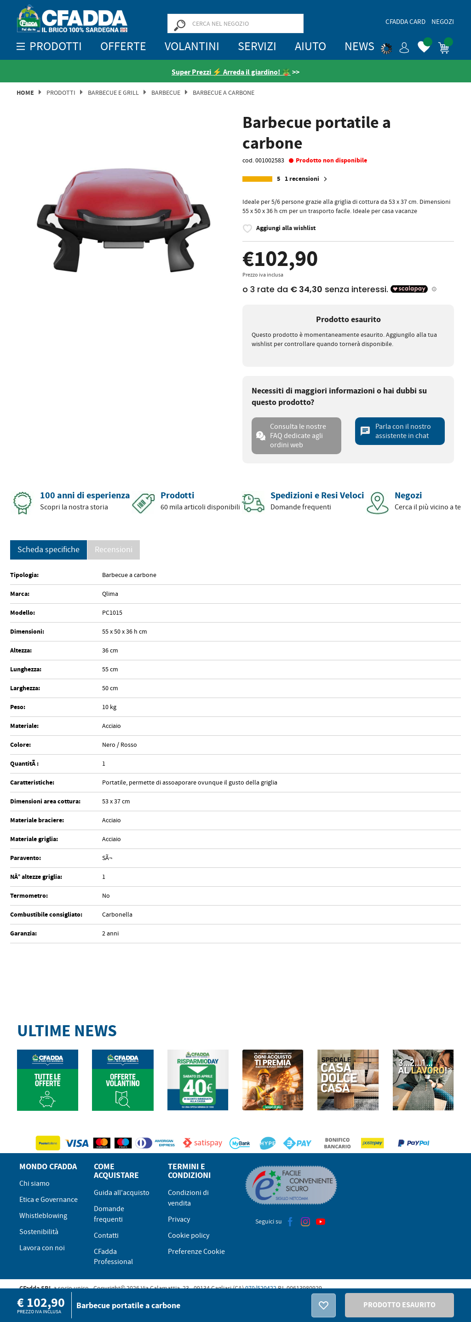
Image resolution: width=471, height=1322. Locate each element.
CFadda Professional (113, 1257)
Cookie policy (188, 1235)
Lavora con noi (42, 1248)
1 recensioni (307, 179)
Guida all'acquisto (121, 1192)
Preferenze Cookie (196, 1251)
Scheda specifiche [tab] (48, 549)
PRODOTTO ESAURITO (399, 1305)
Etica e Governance (48, 1199)
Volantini (192, 46)
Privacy (179, 1219)
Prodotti (60, 92)
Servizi (257, 46)
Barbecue (165, 92)
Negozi (442, 21)
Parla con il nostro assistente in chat (395, 431)
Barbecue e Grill (113, 92)
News (359, 46)
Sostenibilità (38, 1231)
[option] (123, 214)
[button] (395, 46)
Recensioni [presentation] (113, 549)
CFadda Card (405, 21)
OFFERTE (123, 46)
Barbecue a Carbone (223, 92)
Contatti (106, 1235)
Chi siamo (34, 1183)
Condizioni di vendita (188, 1198)
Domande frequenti (109, 1214)
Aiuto (310, 46)
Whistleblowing (43, 1215)
